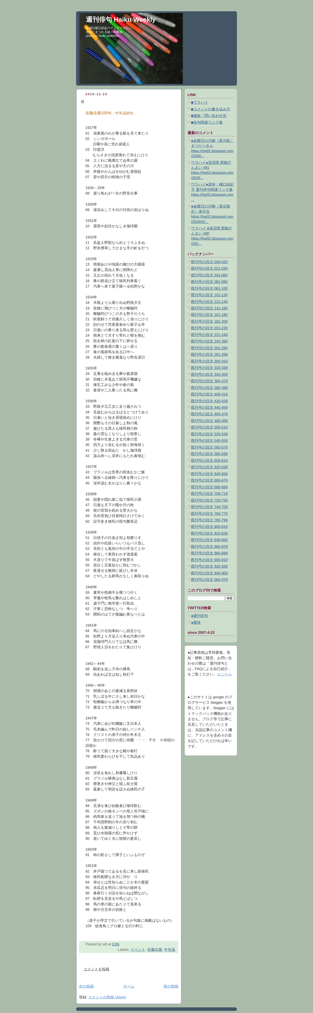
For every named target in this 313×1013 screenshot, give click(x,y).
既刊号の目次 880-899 (209, 553)
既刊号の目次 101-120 (209, 295)
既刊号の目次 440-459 (209, 408)
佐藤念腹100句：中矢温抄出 (108, 102)
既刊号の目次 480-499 (209, 421)
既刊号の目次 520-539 (209, 434)
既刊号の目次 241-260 (209, 341)
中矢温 (169, 950)
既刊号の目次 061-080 (209, 282)
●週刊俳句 (199, 616)
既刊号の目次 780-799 (209, 520)
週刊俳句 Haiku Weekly (121, 19)
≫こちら (224, 674)
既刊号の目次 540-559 (209, 441)
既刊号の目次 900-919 (209, 560)
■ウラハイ (199, 102)
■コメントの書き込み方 (210, 109)
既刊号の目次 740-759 (209, 507)
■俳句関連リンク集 (207, 122)
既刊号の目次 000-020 (209, 262)
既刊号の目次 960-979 (209, 580)
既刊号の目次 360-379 (209, 381)
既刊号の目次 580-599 (209, 454)
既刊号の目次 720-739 (209, 500)
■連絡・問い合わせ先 (208, 116)
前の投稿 (171, 986)
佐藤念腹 (154, 950)
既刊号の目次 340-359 (209, 375)
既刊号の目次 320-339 (209, 368)
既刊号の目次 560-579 (209, 447)
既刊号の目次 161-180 (209, 315)
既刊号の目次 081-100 (209, 288)
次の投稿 (86, 986)
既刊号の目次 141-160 (209, 308)
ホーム (128, 986)
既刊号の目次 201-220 (209, 328)
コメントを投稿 (96, 969)
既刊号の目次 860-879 (209, 547)
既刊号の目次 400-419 (209, 394)
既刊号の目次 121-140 (209, 302)
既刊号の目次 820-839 (209, 533)
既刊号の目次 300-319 (209, 361)
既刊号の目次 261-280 (209, 348)
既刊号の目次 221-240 (209, 335)
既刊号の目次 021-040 (209, 268)
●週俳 (196, 622)
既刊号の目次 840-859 (209, 540)
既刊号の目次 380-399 (209, 388)
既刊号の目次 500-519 (209, 427)
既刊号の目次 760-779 (209, 514)
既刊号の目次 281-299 (209, 355)
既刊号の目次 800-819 (209, 527)
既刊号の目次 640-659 (209, 474)
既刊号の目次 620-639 (209, 467)
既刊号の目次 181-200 (209, 321)
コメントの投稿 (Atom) (107, 997)
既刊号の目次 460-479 (209, 414)
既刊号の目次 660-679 (209, 480)
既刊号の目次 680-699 (209, 487)
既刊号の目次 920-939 (209, 566)
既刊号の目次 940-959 (209, 573)
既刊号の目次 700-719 (209, 494)
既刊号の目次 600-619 (209, 461)
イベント (137, 950)
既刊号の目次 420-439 (209, 401)
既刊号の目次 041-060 (209, 275)
